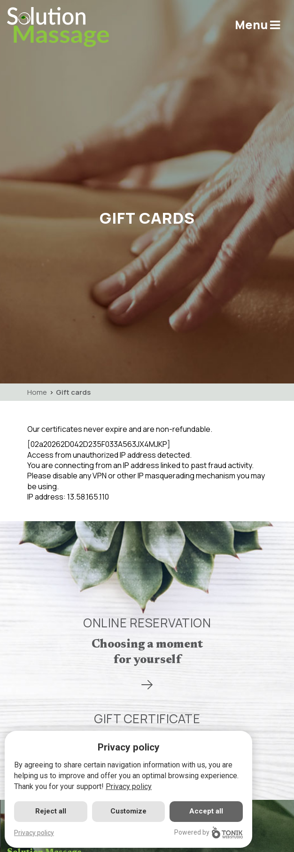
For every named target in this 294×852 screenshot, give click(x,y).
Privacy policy (129, 786)
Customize (128, 811)
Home (37, 392)
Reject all (50, 811)
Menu (257, 24)
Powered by (208, 832)
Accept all (206, 811)
